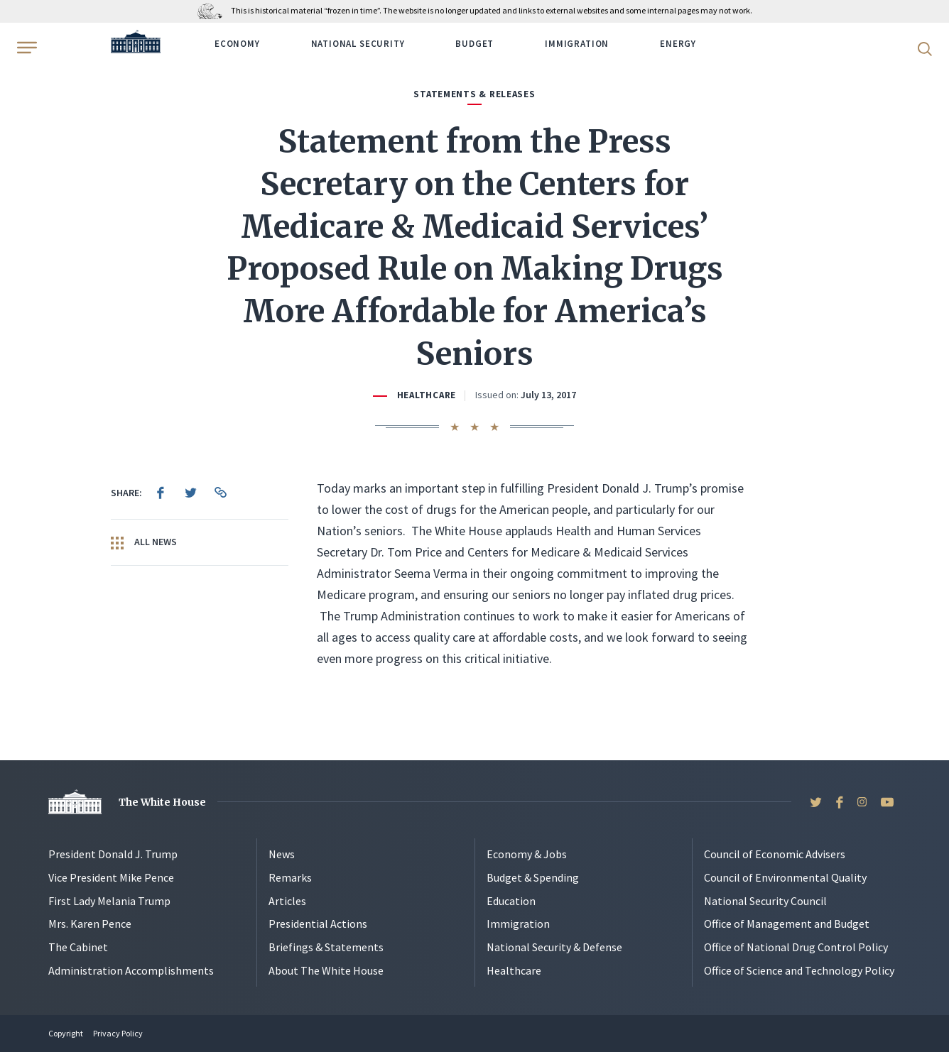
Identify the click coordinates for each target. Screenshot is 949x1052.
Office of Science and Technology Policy (799, 970)
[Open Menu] (25, 47)
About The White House (326, 970)
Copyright (65, 1033)
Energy (678, 44)
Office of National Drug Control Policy (796, 947)
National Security (358, 44)
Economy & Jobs (527, 854)
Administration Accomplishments (131, 970)
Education (511, 901)
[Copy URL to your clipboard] (220, 492)
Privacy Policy (118, 1033)
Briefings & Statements (326, 947)
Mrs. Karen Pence (89, 923)
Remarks (290, 877)
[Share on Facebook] (160, 492)
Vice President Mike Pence (111, 877)
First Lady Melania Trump (109, 901)
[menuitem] (160, 492)
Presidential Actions (318, 923)
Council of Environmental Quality (785, 877)
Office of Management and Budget (786, 923)
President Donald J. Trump (113, 854)
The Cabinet (78, 947)
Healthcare (426, 395)
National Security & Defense (554, 947)
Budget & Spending (533, 877)
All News (144, 542)
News (282, 854)
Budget (474, 44)
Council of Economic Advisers (774, 854)
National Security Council (765, 901)
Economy (237, 44)
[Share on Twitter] (190, 492)
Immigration (577, 44)
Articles (287, 901)
